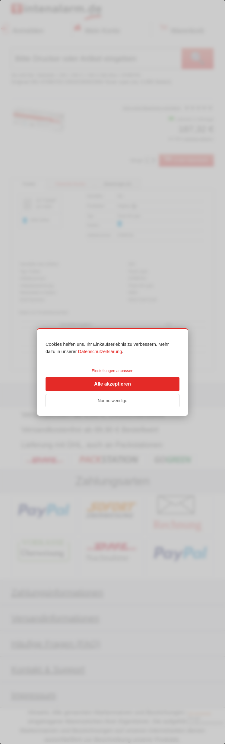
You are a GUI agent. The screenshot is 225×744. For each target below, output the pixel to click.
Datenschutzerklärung (100, 351)
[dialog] (112, 372)
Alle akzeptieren (112, 383)
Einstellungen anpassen (112, 370)
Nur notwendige (112, 400)
